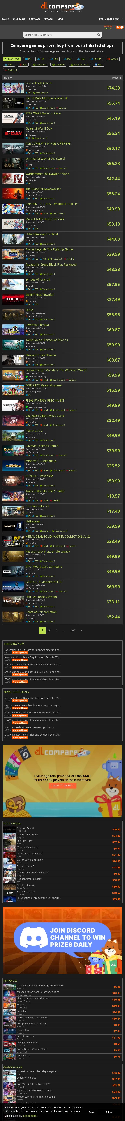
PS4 (54, 58)
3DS (23, 64)
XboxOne (39, 64)
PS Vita (96, 58)
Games (5, 19)
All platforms (12, 58)
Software (34, 19)
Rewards (49, 19)
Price (116, 77)
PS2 (80, 58)
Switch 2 (11, 70)
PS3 (67, 58)
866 (73, 630)
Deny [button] (91, 1112)
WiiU (9, 64)
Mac (99, 64)
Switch (112, 58)
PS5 (40, 58)
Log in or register (109, 19)
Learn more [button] (29, 1116)
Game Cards (19, 19)
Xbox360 (58, 64)
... (64, 630)
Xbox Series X (80, 64)
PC (28, 58)
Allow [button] (109, 1112)
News (60, 19)
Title (8, 77)
